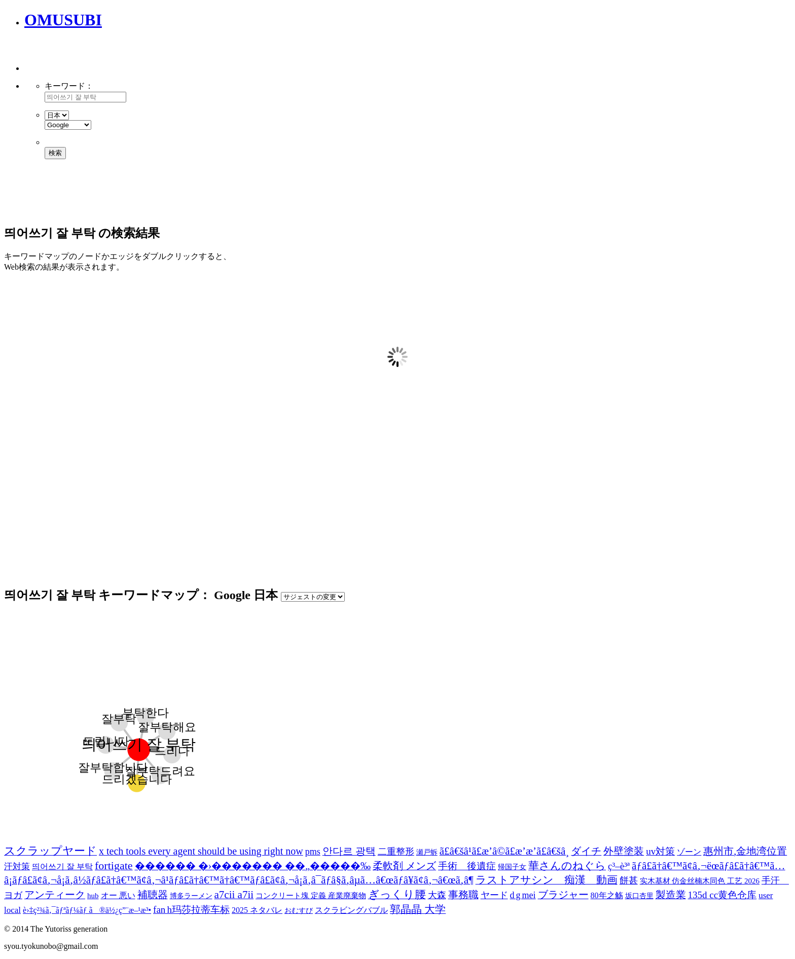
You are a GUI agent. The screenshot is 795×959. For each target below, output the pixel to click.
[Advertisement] (143, 56)
